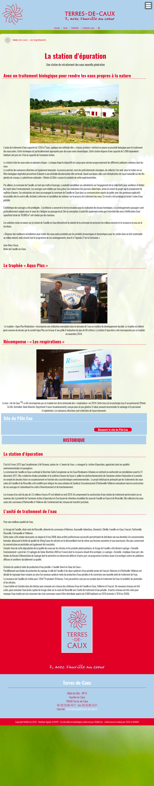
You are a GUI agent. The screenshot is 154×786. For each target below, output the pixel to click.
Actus (65, 27)
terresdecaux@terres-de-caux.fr (81, 709)
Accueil (57, 27)
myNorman (86, 721)
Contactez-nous (88, 27)
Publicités (75, 27)
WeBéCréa (27, 721)
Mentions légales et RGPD (48, 721)
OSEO (128, 721)
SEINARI (135, 721)
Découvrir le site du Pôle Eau (113, 429)
